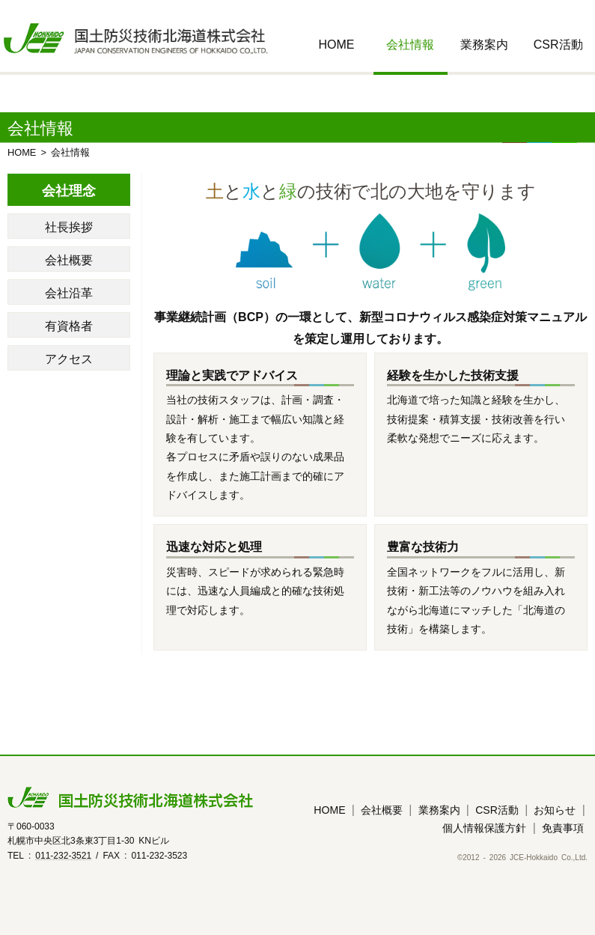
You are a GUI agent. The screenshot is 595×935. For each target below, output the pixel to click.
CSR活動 (558, 43)
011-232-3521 (63, 854)
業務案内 (484, 43)
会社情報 (410, 43)
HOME (336, 43)
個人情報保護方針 (484, 827)
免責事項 (563, 827)
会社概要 (69, 259)
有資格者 (69, 325)
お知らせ (555, 809)
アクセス (69, 358)
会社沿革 (69, 292)
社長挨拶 (69, 226)
